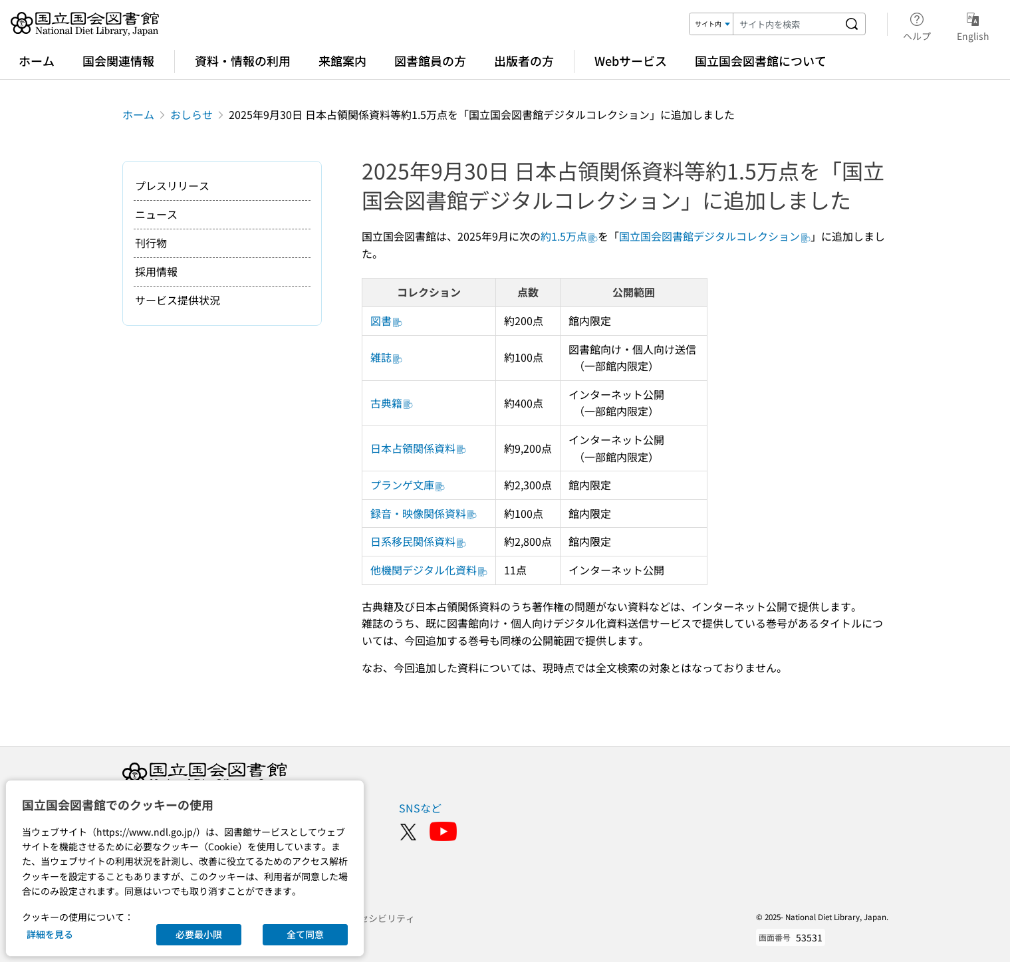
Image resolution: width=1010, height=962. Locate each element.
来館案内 (342, 60)
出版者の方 (524, 60)
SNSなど (420, 808)
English (973, 24)
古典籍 (391, 403)
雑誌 (386, 357)
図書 (386, 320)
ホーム (37, 60)
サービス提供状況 (177, 300)
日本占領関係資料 (418, 448)
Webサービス (630, 60)
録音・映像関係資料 (423, 513)
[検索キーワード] (786, 24)
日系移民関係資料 (418, 541)
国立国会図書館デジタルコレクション (715, 236)
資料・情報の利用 (243, 60)
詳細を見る (50, 934)
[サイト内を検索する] (851, 24)
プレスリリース (172, 185)
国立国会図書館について (760, 60)
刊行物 (151, 243)
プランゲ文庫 (407, 485)
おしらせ (191, 114)
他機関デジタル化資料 (428, 570)
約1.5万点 (569, 236)
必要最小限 (199, 934)
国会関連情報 (118, 60)
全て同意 (305, 934)
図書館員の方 (430, 60)
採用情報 (156, 271)
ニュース (156, 214)
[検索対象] (711, 24)
